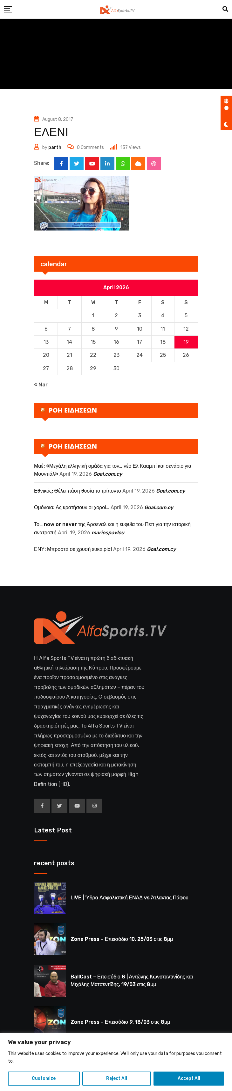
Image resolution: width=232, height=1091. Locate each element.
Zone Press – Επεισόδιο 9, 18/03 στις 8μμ (120, 1022)
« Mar (41, 385)
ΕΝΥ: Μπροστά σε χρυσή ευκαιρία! (73, 549)
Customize (44, 1078)
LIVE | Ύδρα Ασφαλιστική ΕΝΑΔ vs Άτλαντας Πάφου (129, 898)
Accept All (189, 1078)
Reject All (116, 1078)
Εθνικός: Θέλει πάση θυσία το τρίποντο (77, 491)
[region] (116, 1062)
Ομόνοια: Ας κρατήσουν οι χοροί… (71, 508)
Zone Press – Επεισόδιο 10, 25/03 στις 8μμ (122, 939)
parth (54, 147)
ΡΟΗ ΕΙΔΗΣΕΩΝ (73, 410)
